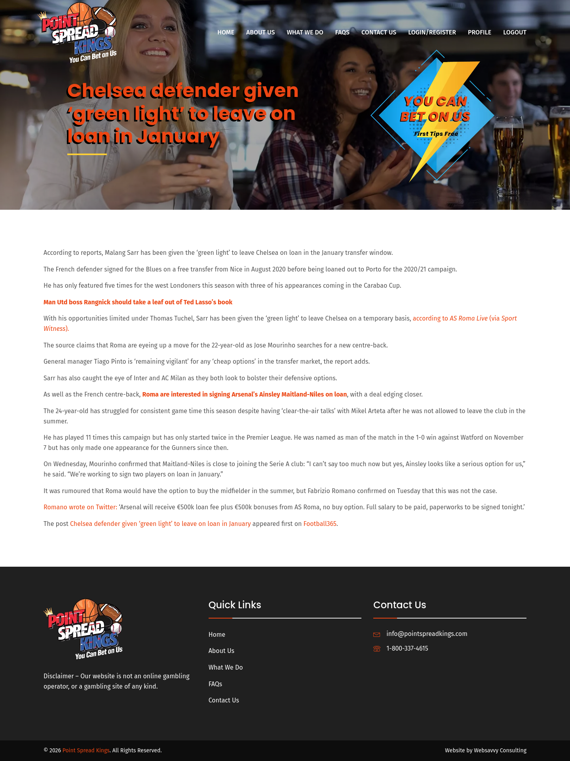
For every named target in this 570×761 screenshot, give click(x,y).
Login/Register (432, 32)
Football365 (320, 524)
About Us (260, 32)
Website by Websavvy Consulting (485, 750)
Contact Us (378, 32)
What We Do (305, 32)
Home (225, 32)
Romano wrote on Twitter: (80, 507)
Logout (514, 32)
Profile (479, 32)
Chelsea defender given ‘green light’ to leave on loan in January (160, 524)
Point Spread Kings (86, 750)
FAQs (342, 32)
